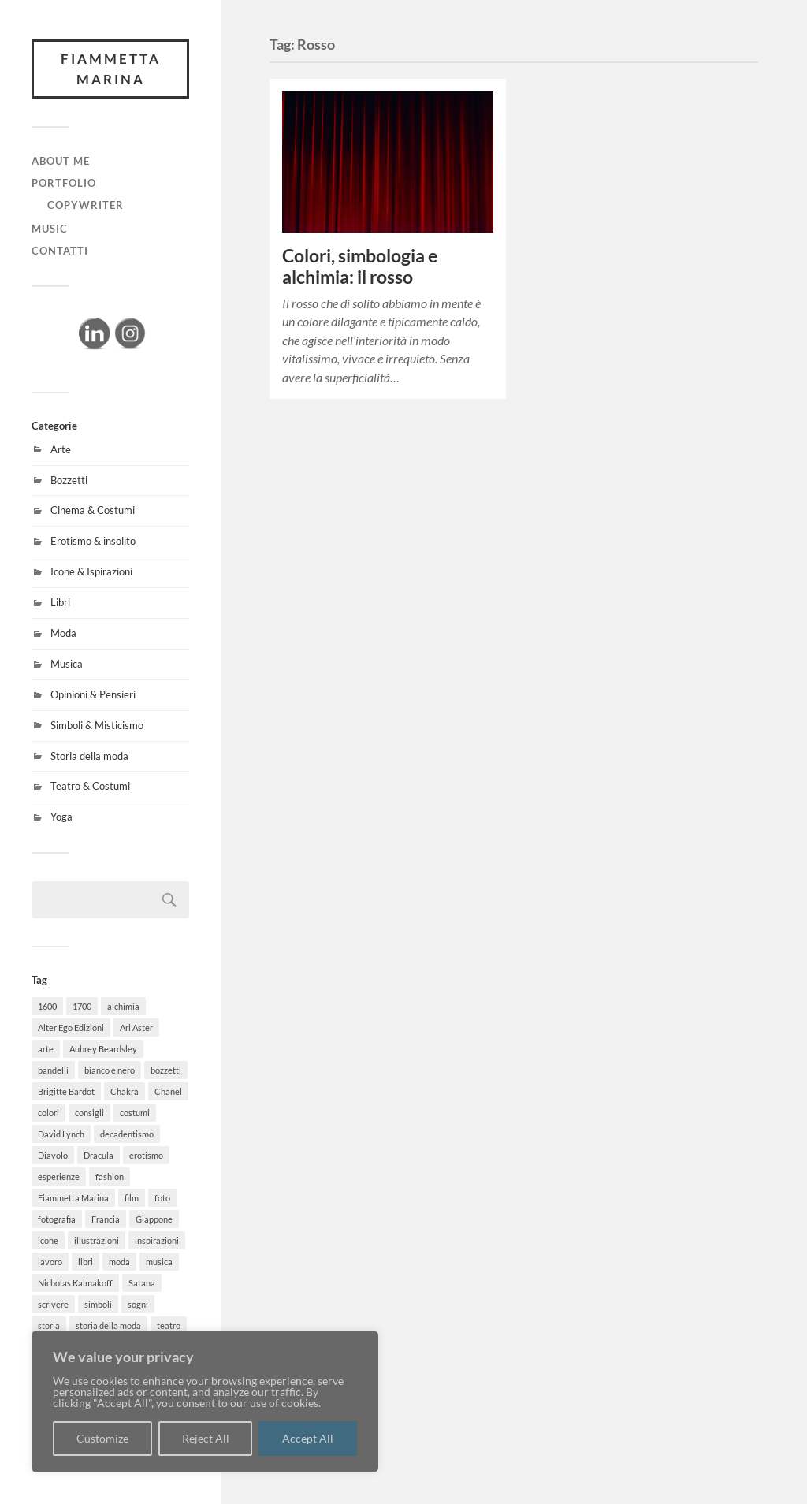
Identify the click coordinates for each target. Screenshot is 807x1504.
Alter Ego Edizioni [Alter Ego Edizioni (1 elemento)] (71, 1027)
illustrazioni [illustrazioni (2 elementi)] (96, 1240)
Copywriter (85, 205)
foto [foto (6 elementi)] (162, 1198)
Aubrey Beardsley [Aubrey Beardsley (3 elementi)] (103, 1049)
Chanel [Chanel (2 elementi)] (168, 1091)
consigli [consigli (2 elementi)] (89, 1113)
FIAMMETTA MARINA (111, 68)
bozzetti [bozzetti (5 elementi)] (166, 1070)
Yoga (61, 816)
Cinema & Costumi (92, 510)
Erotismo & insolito (93, 540)
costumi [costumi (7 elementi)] (135, 1113)
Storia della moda (89, 756)
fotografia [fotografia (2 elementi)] (57, 1219)
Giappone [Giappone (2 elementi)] (154, 1219)
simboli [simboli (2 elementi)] (98, 1304)
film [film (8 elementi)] (132, 1198)
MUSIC (50, 228)
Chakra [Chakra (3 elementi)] (124, 1091)
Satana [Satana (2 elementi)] (141, 1283)
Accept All (307, 1438)
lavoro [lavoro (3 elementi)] (50, 1261)
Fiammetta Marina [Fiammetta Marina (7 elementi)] (73, 1198)
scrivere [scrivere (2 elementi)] (53, 1304)
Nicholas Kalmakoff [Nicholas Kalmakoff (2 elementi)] (75, 1283)
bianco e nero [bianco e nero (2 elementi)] (109, 1070)
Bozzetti (68, 480)
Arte (60, 449)
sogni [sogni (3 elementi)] (138, 1304)
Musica (66, 663)
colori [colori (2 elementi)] (48, 1113)
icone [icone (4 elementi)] (48, 1240)
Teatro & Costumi (90, 786)
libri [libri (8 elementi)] (85, 1261)
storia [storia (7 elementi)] (49, 1325)
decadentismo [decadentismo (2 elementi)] (127, 1134)
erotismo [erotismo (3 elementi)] (146, 1155)
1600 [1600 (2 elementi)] (47, 1006)
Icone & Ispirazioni (91, 571)
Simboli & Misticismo (96, 725)
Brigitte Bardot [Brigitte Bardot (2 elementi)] (66, 1091)
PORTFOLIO (64, 183)
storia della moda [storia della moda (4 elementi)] (108, 1325)
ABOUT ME (61, 160)
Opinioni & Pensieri (93, 694)
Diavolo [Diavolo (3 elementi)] (53, 1155)
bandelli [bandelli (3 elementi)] (53, 1070)
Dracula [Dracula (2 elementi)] (98, 1155)
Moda (63, 633)
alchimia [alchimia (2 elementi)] (123, 1006)
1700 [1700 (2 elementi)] (82, 1006)
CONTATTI (60, 250)
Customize (102, 1438)
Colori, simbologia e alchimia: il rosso (359, 266)
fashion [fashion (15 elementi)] (109, 1176)
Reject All (205, 1438)
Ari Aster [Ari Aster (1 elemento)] (136, 1027)
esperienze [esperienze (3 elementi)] (59, 1176)
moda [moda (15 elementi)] (119, 1261)
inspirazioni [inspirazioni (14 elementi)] (157, 1240)
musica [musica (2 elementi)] (159, 1261)
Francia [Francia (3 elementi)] (105, 1219)
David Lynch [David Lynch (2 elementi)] (61, 1134)
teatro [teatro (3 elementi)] (168, 1325)
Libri (60, 602)
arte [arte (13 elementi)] (46, 1049)
